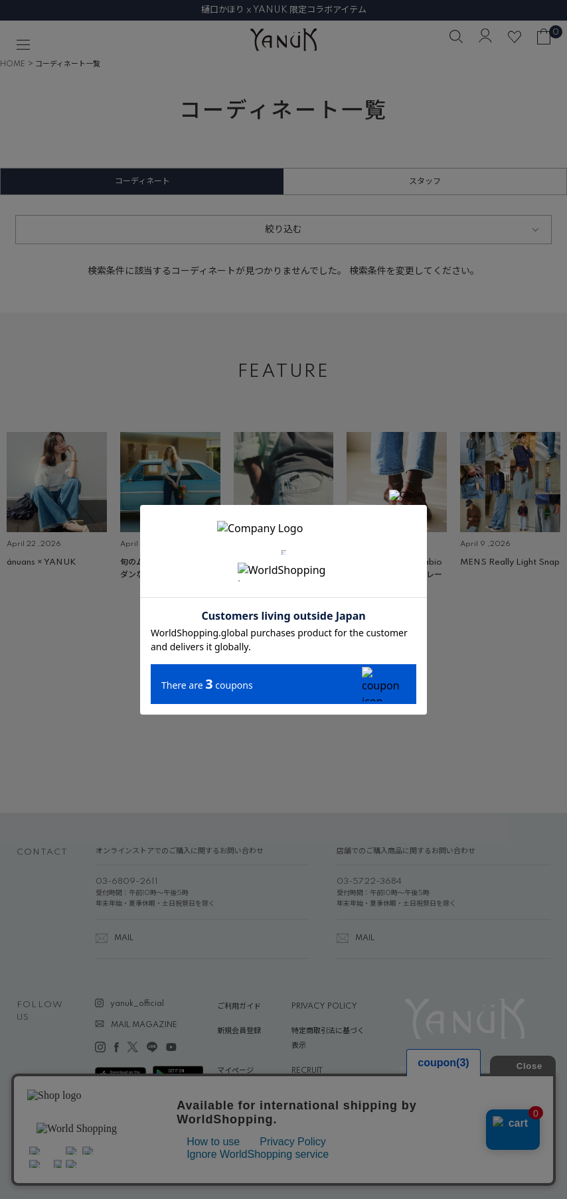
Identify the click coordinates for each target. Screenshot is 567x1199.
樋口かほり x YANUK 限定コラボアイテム (283, 10)
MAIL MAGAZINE (144, 1025)
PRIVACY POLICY (324, 1007)
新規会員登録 (239, 1031)
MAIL (123, 938)
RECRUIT (307, 1071)
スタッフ (425, 181)
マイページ (235, 1071)
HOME (12, 64)
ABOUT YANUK (245, 1095)
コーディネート (142, 181)
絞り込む (283, 229)
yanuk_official (137, 1004)
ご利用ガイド (239, 1007)
